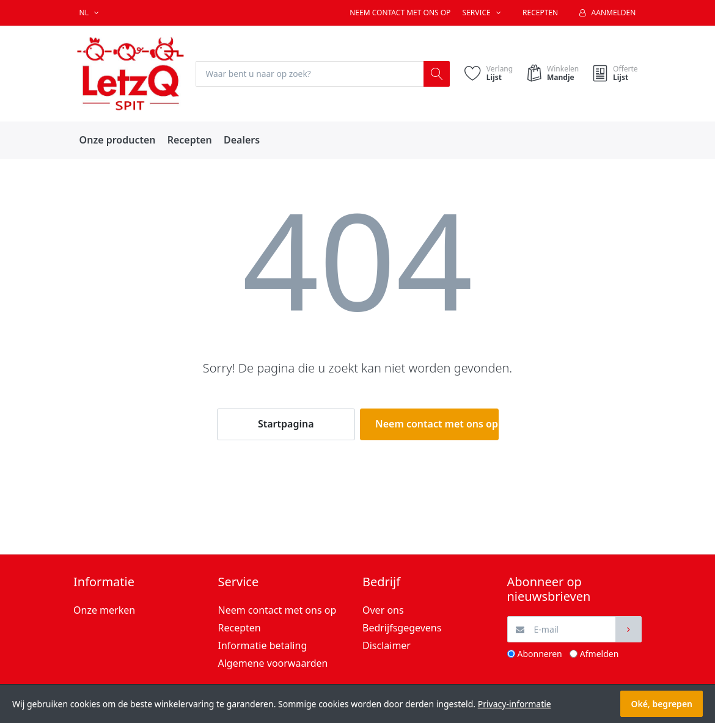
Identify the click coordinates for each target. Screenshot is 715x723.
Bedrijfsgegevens (401, 627)
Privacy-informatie (514, 704)
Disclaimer (386, 645)
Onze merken (104, 610)
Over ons (383, 610)
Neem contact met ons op (400, 12)
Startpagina (286, 424)
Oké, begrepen (661, 704)
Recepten (540, 12)
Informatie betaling (262, 645)
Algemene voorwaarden (273, 663)
